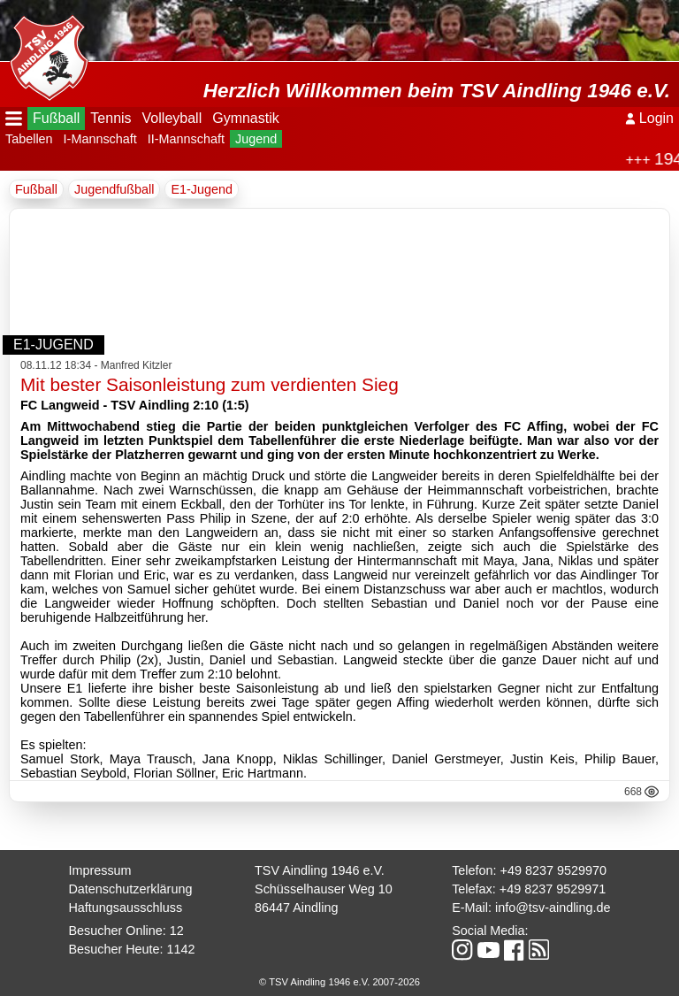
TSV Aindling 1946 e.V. (320, 870)
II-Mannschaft (186, 139)
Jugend (256, 139)
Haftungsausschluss (125, 907)
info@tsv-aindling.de (553, 907)
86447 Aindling (296, 907)
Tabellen (29, 139)
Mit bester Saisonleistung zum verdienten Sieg (209, 384)
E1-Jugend (202, 189)
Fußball (56, 118)
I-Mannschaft (100, 139)
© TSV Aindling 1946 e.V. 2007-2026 (339, 982)
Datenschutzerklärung (130, 889)
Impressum (99, 870)
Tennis (110, 118)
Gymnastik (245, 118)
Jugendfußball (114, 189)
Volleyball (172, 118)
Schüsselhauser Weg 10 (324, 889)
